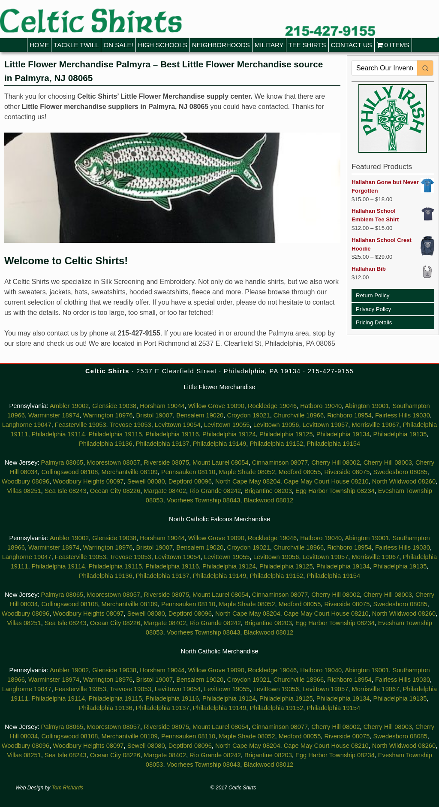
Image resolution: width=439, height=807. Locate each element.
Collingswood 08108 (69, 471)
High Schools (162, 44)
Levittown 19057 (326, 424)
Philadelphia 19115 (115, 434)
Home (39, 44)
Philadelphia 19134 (343, 434)
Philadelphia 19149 (220, 443)
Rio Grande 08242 (215, 490)
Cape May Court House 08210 (326, 481)
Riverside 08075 (166, 462)
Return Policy (372, 295)
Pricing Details (374, 322)
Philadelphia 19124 (229, 434)
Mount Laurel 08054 (220, 462)
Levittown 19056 (276, 424)
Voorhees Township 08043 (204, 500)
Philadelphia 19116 (172, 434)
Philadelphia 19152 (277, 443)
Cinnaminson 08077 (280, 462)
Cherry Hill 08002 (335, 462)
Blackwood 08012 (269, 500)
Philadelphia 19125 (286, 434)
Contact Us (351, 44)
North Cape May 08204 (247, 481)
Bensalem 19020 (199, 415)
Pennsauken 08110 (188, 471)
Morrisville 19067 (375, 424)
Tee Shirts (307, 44)
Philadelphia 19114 (58, 434)
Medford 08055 (300, 471)
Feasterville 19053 (80, 424)
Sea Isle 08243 (66, 490)
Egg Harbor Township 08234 (335, 490)
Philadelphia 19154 (333, 443)
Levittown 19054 (178, 424)
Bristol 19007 (154, 415)
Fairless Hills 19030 (402, 415)
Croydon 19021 (248, 415)
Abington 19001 (367, 405)
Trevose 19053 (130, 424)
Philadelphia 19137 (162, 443)
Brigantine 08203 (268, 490)
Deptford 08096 (190, 481)
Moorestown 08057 (113, 462)
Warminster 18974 (53, 415)
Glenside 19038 (114, 405)
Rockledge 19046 (272, 405)
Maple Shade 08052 (247, 471)
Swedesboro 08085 (400, 471)
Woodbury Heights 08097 (88, 481)
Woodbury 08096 (25, 481)
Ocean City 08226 (115, 490)
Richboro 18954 (349, 415)
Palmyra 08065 (62, 462)
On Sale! (118, 44)
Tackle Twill (76, 44)
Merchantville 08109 (130, 471)
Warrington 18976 (107, 415)
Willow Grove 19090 (216, 405)
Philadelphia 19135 (400, 434)
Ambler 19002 (69, 405)
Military (269, 44)
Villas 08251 (24, 490)
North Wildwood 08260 (404, 481)
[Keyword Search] (384, 68)
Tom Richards (68, 788)
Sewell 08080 (146, 481)
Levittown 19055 (227, 424)
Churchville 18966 (299, 415)
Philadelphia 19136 (105, 443)
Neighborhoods (221, 44)
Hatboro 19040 (321, 405)
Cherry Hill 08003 (388, 462)
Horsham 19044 (162, 405)
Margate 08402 (165, 490)
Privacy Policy (373, 309)
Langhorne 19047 (26, 424)
